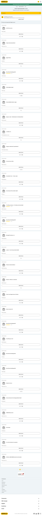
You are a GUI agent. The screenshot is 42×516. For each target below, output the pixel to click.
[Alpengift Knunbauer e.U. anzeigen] (4, 235)
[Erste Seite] (18, 469)
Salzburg (3, 486)
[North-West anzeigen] (4, 428)
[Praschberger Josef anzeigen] (4, 339)
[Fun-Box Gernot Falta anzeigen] (4, 161)
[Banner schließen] (40, 4)
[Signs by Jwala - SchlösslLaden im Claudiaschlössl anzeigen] (4, 117)
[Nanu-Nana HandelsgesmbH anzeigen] (4, 73)
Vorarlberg (3, 489)
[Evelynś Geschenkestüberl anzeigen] (4, 43)
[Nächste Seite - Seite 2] (24, 469)
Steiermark (3, 483)
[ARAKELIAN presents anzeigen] (4, 413)
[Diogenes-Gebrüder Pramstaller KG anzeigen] (4, 147)
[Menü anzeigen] (40, 1)
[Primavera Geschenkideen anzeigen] (4, 265)
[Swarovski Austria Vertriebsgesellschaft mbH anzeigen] (4, 398)
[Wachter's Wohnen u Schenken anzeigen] (4, 280)
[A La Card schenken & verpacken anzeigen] (4, 442)
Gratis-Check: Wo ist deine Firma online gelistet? (21, 4)
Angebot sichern (21, 19)
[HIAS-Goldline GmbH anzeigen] (4, 87)
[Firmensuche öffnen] (38, 1)
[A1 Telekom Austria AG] (21, 474)
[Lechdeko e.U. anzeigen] (4, 132)
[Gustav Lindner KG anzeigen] (4, 309)
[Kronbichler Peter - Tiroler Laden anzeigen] (4, 176)
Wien (2, 480)
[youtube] (36, 513)
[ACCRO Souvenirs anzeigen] (4, 28)
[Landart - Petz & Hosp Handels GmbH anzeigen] (4, 250)
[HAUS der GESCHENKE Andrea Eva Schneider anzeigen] (4, 457)
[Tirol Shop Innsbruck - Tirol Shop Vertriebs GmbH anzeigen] (4, 206)
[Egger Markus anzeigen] (4, 58)
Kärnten (3, 492)
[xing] (40, 513)
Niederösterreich (4, 485)
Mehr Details (21, 63)
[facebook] (34, 513)
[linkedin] (38, 513)
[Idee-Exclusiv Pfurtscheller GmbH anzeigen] (4, 191)
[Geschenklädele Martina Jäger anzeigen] (4, 102)
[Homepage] (4, 2)
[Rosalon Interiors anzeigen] (4, 383)
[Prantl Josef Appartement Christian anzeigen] (4, 294)
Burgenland (3, 482)
